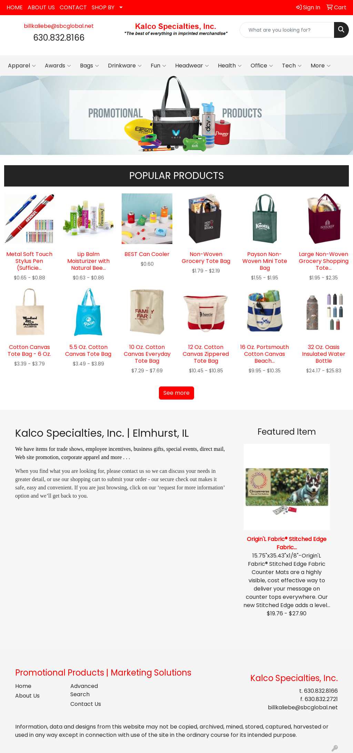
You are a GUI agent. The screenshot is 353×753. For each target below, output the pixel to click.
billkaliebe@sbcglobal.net (59, 26)
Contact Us (85, 704)
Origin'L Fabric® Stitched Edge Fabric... (286, 543)
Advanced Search (84, 690)
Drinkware (125, 66)
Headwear (192, 66)
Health (230, 66)
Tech (292, 66)
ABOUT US (41, 7)
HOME (15, 7)
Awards (58, 66)
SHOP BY (103, 7)
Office (262, 66)
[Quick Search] (287, 30)
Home (23, 686)
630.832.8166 (321, 691)
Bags (89, 66)
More (321, 66)
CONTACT (73, 7)
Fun (158, 66)
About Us (27, 696)
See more (176, 393)
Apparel (22, 66)
